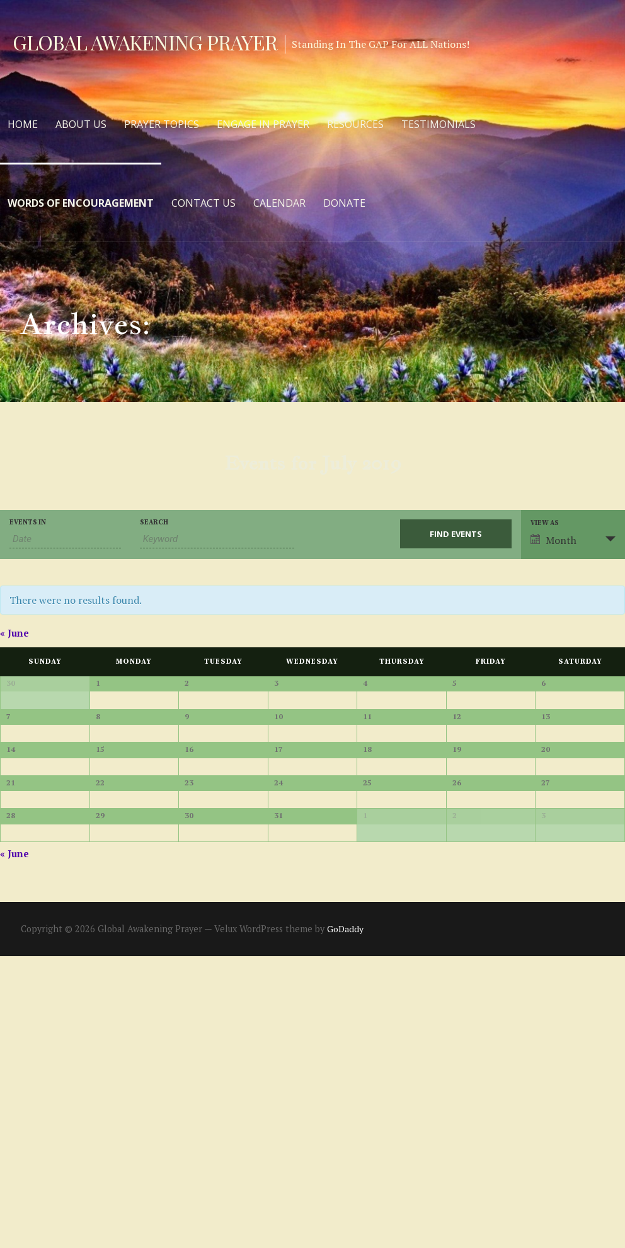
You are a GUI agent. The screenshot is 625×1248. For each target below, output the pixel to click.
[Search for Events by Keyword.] (217, 539)
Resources (355, 124)
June (14, 633)
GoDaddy (345, 1221)
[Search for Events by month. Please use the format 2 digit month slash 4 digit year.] (65, 539)
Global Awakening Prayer (145, 41)
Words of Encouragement (81, 203)
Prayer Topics (161, 124)
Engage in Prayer (263, 124)
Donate (344, 203)
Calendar (279, 203)
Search (154, 522)
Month (553, 540)
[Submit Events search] (456, 533)
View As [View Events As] (544, 523)
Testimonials (438, 124)
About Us (80, 124)
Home (23, 124)
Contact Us (203, 203)
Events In (27, 522)
